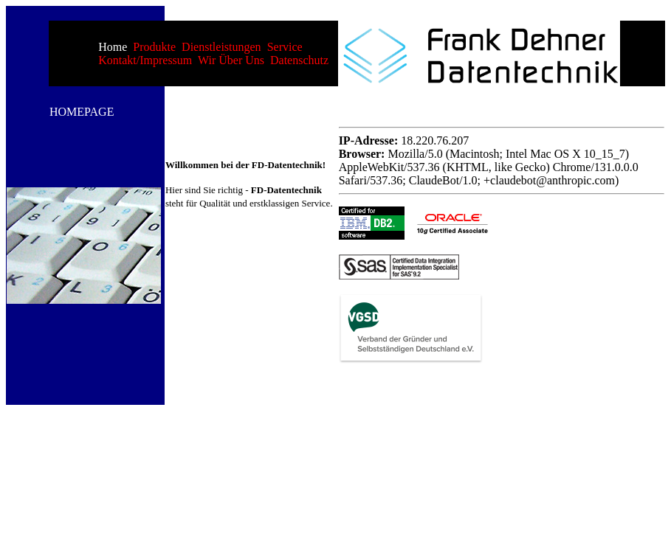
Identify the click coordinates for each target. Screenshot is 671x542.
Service (285, 47)
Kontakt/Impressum (145, 60)
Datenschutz (299, 60)
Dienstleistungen (221, 47)
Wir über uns (231, 60)
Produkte (154, 47)
